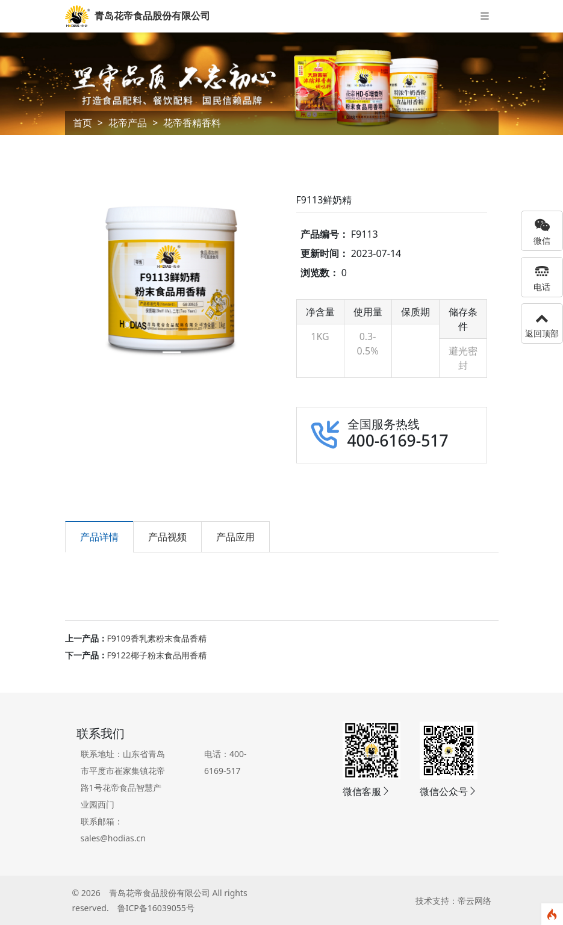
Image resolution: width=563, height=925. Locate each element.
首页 (82, 122)
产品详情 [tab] (99, 536)
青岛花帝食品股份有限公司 (159, 893)
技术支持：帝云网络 (453, 900)
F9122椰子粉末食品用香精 (157, 655)
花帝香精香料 (192, 122)
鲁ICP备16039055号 (155, 908)
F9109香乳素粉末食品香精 (157, 638)
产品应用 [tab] (235, 536)
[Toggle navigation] (485, 16)
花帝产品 (127, 122)
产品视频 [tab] (167, 536)
